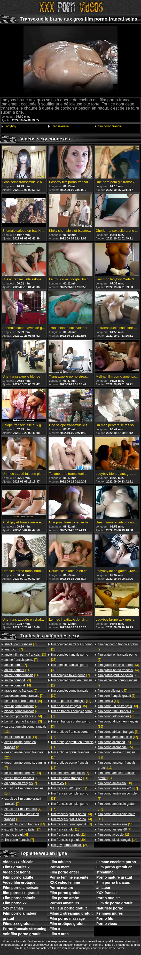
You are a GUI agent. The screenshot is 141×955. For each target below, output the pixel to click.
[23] (17, 680)
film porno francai (110, 126)
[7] (20, 644)
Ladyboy (10, 126)
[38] (69, 796)
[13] (25, 654)
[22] (23, 755)
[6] (20, 690)
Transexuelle (60, 126)
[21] (69, 845)
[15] (69, 706)
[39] (69, 667)
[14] (17, 670)
